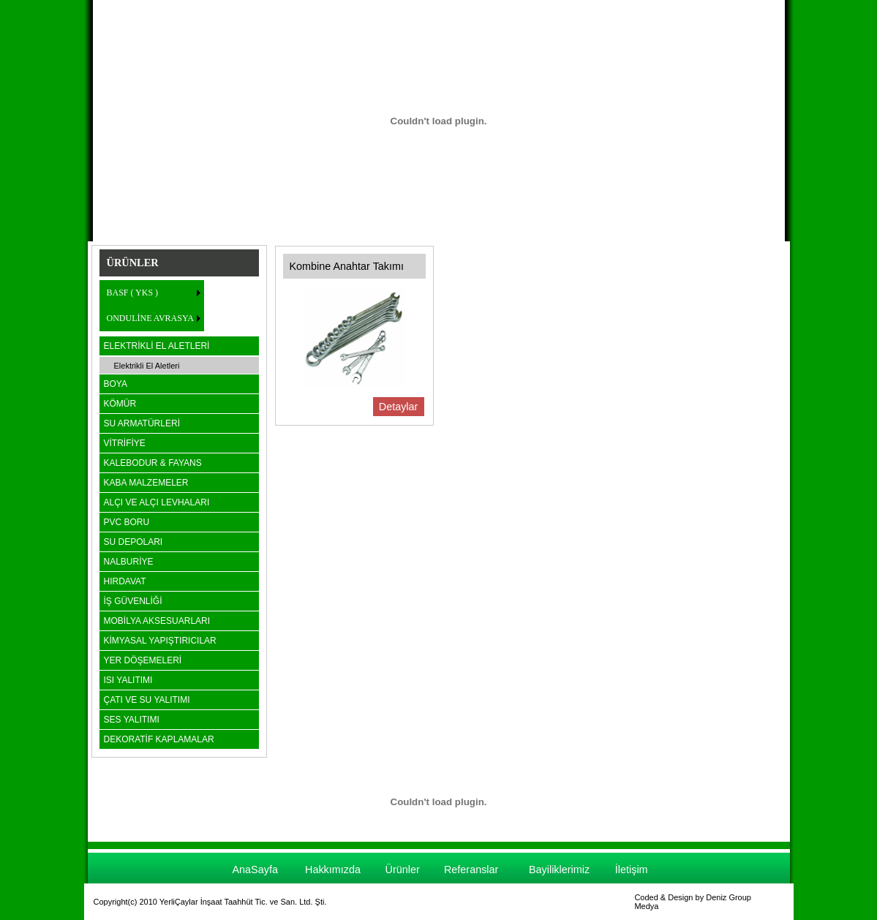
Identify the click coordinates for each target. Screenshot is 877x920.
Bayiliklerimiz (559, 869)
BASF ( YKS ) (133, 292)
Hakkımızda (333, 869)
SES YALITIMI (131, 719)
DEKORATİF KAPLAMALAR (159, 739)
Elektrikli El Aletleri (147, 365)
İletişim (631, 869)
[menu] (152, 306)
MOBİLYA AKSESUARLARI (157, 621)
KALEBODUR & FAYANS (153, 463)
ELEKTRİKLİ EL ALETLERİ (157, 346)
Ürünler (402, 869)
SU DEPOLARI (133, 542)
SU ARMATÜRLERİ (142, 423)
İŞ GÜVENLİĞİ (133, 601)
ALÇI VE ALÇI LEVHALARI (157, 502)
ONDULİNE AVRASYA (150, 318)
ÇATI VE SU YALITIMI (147, 700)
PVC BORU (127, 522)
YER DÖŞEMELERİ (143, 660)
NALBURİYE (129, 562)
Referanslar (471, 869)
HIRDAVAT (125, 581)
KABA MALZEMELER (146, 483)
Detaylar (398, 406)
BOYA (115, 384)
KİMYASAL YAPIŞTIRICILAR (160, 641)
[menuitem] (151, 293)
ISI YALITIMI (128, 680)
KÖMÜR (120, 404)
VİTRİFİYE (125, 443)
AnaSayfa (254, 869)
